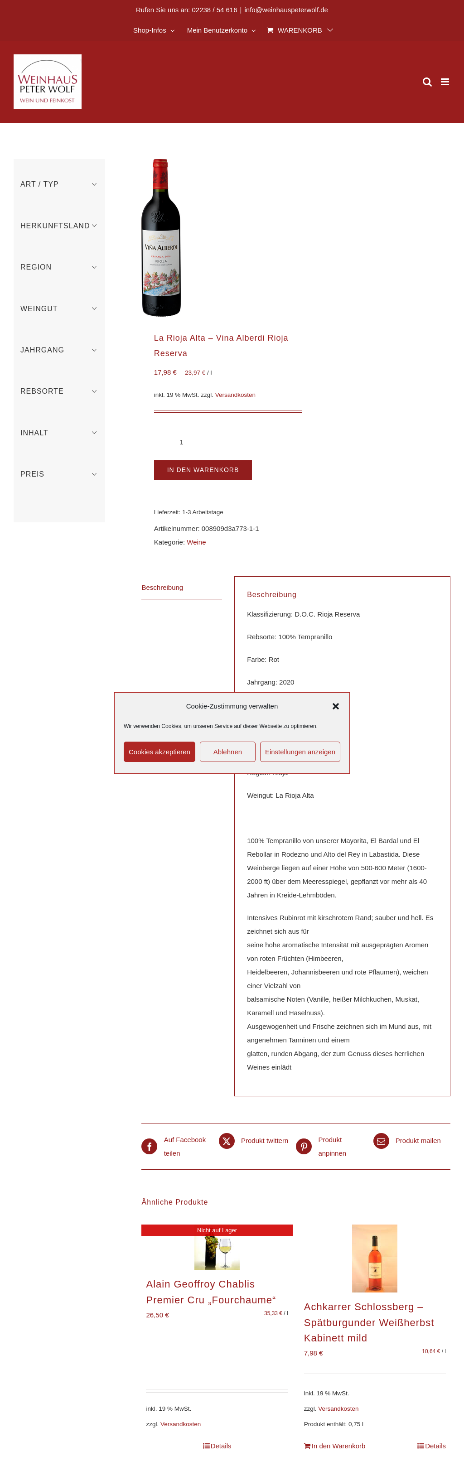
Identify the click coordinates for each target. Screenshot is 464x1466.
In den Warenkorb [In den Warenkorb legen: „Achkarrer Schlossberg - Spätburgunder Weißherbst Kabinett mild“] (339, 1446)
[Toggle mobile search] (427, 82)
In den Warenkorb (203, 469)
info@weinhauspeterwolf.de (286, 10)
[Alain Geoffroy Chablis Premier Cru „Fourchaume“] (216, 1247)
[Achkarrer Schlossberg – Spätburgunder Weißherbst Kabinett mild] (375, 1258)
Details (221, 1446)
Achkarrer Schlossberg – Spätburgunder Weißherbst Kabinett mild (369, 1322)
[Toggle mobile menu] (445, 82)
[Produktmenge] (182, 442)
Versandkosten (235, 394)
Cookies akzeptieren (159, 752)
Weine (196, 542)
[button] (335, 706)
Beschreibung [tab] (162, 587)
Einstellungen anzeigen (300, 752)
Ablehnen (227, 752)
